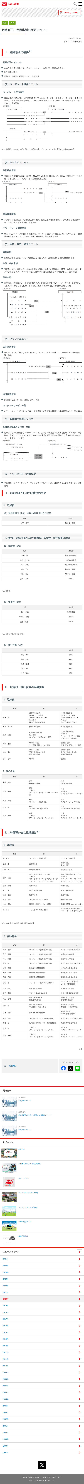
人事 (12, 23)
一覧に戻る (12, 1066)
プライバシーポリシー (30, 1478)
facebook (63, 1068)
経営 (5, 23)
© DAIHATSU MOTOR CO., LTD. (42, 1481)
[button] (75, 4)
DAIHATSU (10, 4)
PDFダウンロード (71, 13)
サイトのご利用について (52, 1478)
